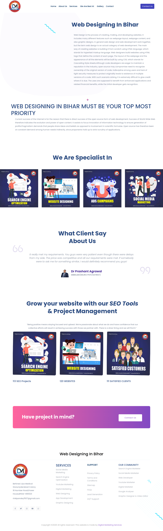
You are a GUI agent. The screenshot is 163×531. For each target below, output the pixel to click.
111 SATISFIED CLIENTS (119, 381)
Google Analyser (126, 491)
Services (73, 6)
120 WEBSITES (67, 381)
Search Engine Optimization (62, 478)
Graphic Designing (64, 502)
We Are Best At (87, 6)
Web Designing (63, 493)
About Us (63, 6)
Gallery (100, 6)
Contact (110, 6)
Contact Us (147, 6)
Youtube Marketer (126, 482)
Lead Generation (95, 494)
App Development (64, 498)
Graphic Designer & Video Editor (133, 496)
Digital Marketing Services (110, 525)
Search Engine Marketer (129, 468)
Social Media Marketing (62, 471)
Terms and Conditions (92, 479)
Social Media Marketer (128, 473)
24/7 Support (93, 499)
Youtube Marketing (64, 484)
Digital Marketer (125, 487)
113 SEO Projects (22, 381)
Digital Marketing (63, 489)
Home (53, 6)
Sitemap (91, 485)
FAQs (89, 489)
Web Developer (125, 477)
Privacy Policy (93, 473)
